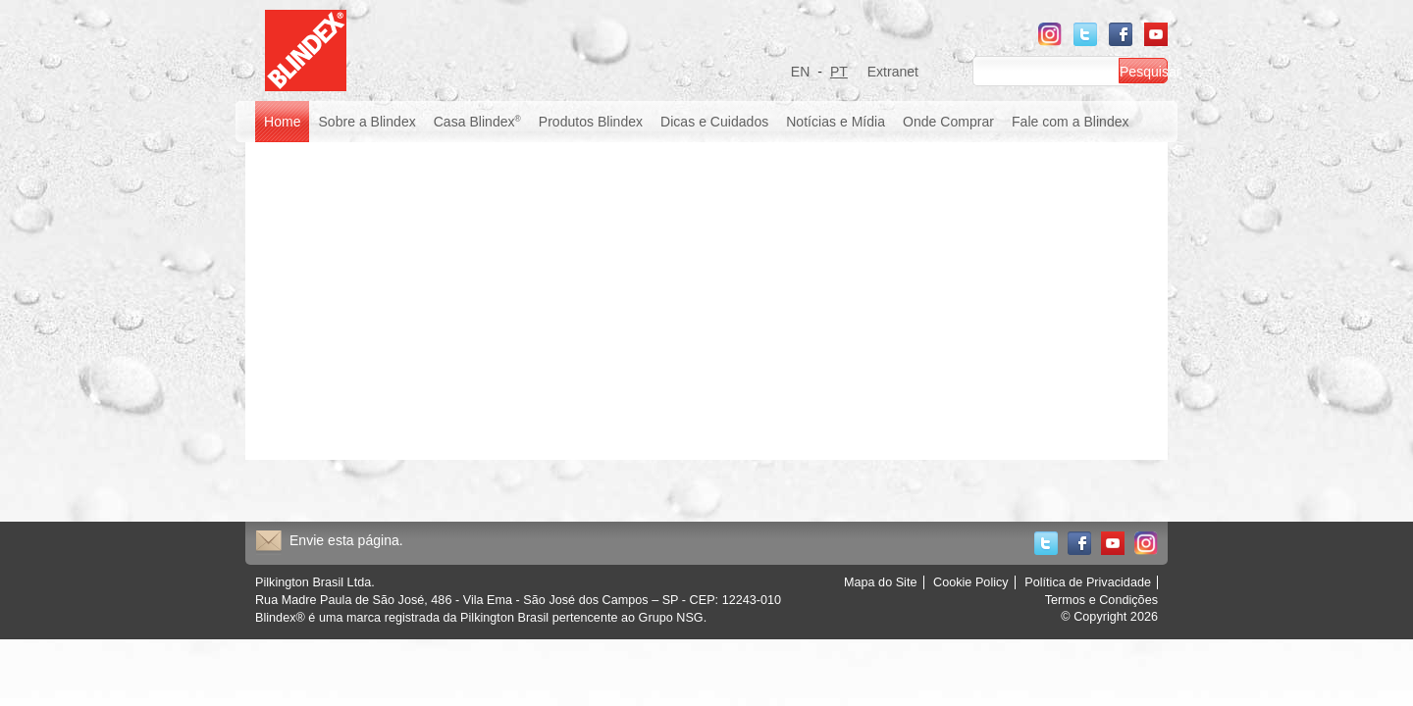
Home (282, 121)
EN (801, 71)
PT (839, 71)
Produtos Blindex (591, 121)
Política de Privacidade (1087, 582)
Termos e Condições (1101, 600)
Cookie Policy (971, 582)
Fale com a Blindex (1070, 121)
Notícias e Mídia (835, 121)
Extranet (892, 71)
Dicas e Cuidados (714, 121)
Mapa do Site (880, 582)
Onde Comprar (948, 121)
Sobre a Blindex (366, 121)
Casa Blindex (477, 121)
